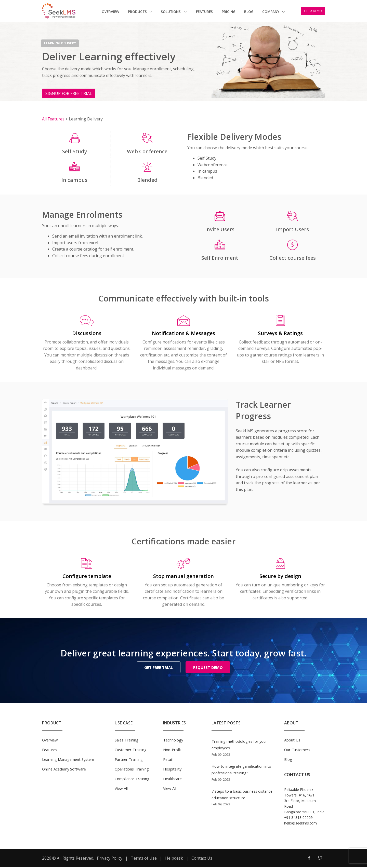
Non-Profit (172, 749)
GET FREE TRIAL (158, 667)
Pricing (228, 11)
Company (271, 11)
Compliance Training (132, 778)
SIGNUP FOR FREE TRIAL (68, 93)
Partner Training (129, 758)
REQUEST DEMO (208, 667)
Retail (168, 758)
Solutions (174, 11)
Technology (173, 739)
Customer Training (131, 749)
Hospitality (172, 768)
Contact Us (201, 857)
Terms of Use (144, 857)
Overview (110, 11)
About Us (292, 739)
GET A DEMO (313, 11)
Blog (249, 11)
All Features (53, 119)
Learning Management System (68, 758)
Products (138, 11)
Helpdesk (174, 857)
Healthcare (172, 778)
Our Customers (297, 749)
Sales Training (126, 739)
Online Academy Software (64, 768)
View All (121, 787)
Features (204, 11)
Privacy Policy (109, 857)
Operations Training (132, 768)
